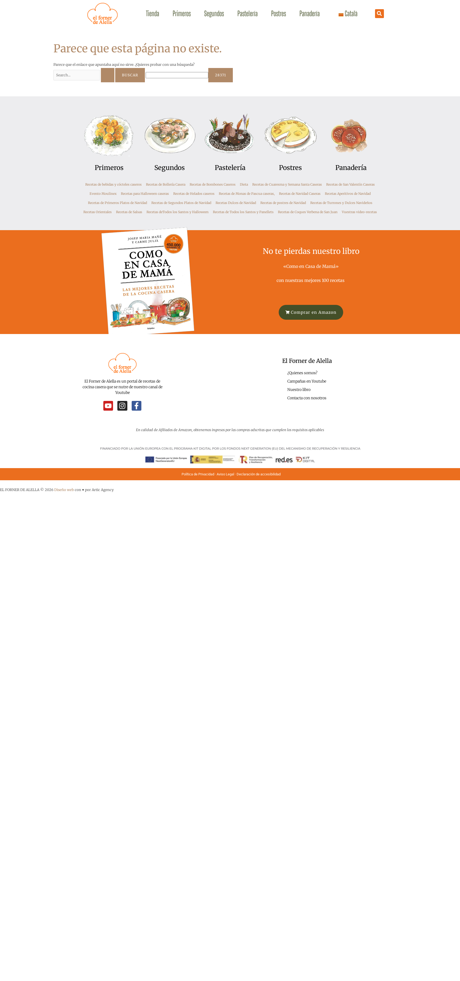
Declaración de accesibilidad (259, 474)
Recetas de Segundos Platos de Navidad (181, 203)
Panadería (309, 13)
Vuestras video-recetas (359, 212)
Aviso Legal (225, 474)
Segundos (214, 13)
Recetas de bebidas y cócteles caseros (113, 184)
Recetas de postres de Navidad (283, 203)
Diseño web (64, 490)
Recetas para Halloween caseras (145, 194)
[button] (379, 13)
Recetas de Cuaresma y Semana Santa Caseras (287, 184)
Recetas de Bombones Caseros (213, 184)
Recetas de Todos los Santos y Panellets (243, 212)
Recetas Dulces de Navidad (236, 203)
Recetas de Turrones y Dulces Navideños (341, 203)
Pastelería (247, 13)
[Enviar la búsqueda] (107, 75)
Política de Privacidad (198, 474)
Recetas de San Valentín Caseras (350, 184)
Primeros (182, 13)
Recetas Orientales (97, 212)
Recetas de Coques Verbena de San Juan (308, 212)
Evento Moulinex (103, 194)
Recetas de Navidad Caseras (300, 194)
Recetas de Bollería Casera (165, 184)
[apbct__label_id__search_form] (177, 75)
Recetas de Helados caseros (193, 194)
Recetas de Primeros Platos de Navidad (117, 203)
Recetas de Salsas (129, 212)
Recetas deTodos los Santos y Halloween (177, 212)
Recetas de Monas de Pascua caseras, (247, 194)
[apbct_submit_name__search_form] (220, 75)
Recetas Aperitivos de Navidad (348, 194)
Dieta (244, 184)
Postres (278, 13)
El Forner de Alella (307, 361)
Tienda (152, 13)
